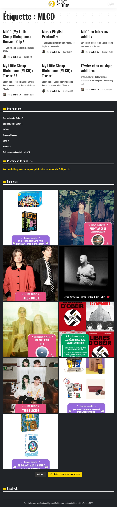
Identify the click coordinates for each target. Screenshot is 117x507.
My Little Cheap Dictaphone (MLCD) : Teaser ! (57, 70)
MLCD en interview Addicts (94, 34)
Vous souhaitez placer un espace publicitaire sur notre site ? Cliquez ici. (37, 169)
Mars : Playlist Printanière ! (52, 34)
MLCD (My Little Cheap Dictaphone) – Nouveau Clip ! (18, 36)
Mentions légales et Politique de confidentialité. (58, 503)
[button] (5, 4)
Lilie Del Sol (16, 56)
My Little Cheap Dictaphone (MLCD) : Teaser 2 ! (18, 70)
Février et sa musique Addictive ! (96, 68)
